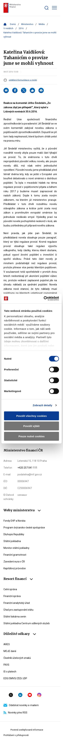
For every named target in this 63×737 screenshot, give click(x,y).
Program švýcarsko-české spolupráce (24, 527)
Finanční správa (12, 596)
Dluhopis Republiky (14, 534)
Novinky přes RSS (15, 712)
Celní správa (10, 589)
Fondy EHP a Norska (14, 520)
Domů (13, 24)
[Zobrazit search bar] (46, 8)
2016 (21, 28)
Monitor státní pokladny (16, 548)
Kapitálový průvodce (15, 568)
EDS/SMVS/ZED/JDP (15, 678)
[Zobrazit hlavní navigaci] (54, 7)
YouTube (30, 695)
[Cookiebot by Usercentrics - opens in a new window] (44, 298)
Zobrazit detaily (42, 405)
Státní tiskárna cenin (15, 616)
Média (42, 24)
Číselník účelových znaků (17, 658)
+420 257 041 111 (27, 467)
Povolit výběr (31, 426)
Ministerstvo (27, 24)
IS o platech (10, 671)
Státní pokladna (12, 541)
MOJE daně (10, 651)
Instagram (39, 695)
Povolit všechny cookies (31, 415)
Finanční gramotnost (15, 554)
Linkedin (20, 695)
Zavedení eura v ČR (14, 561)
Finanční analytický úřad (17, 603)
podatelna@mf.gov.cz (30, 474)
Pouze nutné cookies (31, 436)
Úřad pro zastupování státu (18, 609)
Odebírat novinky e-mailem (21, 705)
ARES (7, 644)
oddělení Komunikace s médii (23, 80)
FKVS (6, 664)
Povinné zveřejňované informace (26, 729)
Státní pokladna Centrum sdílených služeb (27, 623)
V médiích (8, 28)
